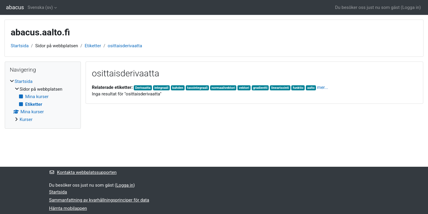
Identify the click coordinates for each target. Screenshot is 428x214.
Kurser (26, 119)
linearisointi (280, 88)
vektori (244, 88)
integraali (161, 88)
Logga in (410, 7)
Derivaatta (143, 88)
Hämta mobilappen (68, 208)
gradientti (260, 88)
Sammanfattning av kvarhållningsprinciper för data (99, 200)
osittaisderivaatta (125, 45)
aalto (311, 88)
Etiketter (93, 45)
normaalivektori (223, 88)
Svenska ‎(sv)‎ (40, 7)
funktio (298, 88)
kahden (177, 88)
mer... (322, 87)
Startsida (20, 45)
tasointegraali (197, 88)
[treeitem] (43, 100)
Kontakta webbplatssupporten (83, 172)
